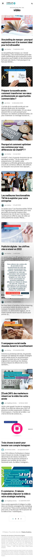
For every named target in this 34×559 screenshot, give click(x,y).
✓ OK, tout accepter (13, 293)
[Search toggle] (31, 3)
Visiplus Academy (26, 532)
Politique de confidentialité (17, 295)
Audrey (9, 49)
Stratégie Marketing (12, 19)
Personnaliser (25, 293)
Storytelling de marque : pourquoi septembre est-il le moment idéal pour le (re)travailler (17, 42)
